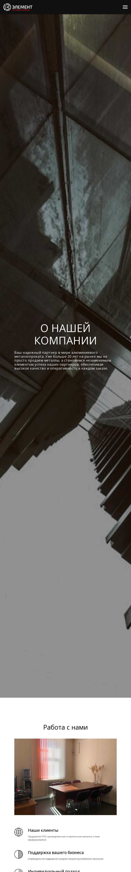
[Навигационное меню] (125, 7)
